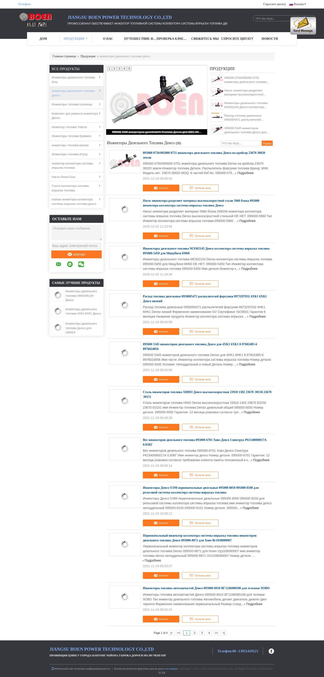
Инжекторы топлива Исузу (70, 154)
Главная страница (64, 56)
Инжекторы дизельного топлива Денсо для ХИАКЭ (81, 328)
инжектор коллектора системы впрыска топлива (72, 166)
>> (216, 633)
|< (171, 633)
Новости (270, 38)
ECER (162, 672)
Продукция (76, 38)
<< (178, 633)
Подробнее (245, 173)
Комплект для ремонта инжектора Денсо (75, 116)
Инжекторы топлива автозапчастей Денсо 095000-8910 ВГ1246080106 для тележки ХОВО (206, 588)
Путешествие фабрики (140, 38)
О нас (108, 38)
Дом (43, 38)
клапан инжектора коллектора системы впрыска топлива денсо (74, 202)
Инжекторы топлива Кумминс (72, 136)
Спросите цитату (274, 4)
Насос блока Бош (63, 177)
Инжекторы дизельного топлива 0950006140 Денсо (81, 296)
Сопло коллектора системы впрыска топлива (70, 188)
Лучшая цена (200, 188)
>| (224, 633)
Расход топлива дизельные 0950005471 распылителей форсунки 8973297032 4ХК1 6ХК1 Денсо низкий (247, 118)
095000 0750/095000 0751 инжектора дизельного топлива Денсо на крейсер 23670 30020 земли (245, 80)
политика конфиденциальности (92, 668)
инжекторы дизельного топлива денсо (73, 93)
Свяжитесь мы (205, 38)
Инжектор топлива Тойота (69, 127)
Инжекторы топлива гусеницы (72, 104)
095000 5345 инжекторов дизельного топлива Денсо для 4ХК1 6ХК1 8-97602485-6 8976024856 (157, 132)
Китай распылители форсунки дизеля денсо (139, 668)
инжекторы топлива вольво (70, 145)
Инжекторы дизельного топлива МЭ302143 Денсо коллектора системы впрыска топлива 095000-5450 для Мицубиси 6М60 (247, 105)
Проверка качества (173, 38)
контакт (76, 254)
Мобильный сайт (62, 668)
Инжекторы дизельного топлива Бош (73, 80)
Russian (300, 4)
